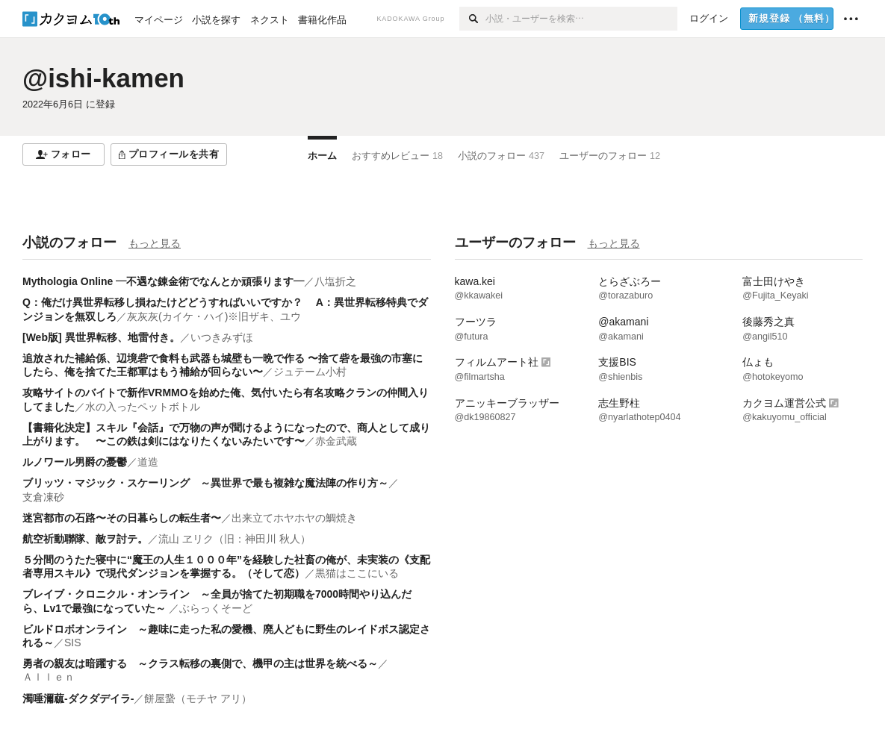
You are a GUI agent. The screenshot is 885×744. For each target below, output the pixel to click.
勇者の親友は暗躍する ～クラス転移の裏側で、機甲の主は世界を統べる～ (200, 663)
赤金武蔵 (336, 441)
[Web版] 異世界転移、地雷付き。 (101, 337)
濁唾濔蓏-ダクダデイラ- (78, 698)
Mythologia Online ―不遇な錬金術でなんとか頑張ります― (163, 281)
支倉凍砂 (43, 497)
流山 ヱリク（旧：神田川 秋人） (234, 539)
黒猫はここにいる (357, 573)
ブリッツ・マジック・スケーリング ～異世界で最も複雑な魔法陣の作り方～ (205, 483)
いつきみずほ (221, 337)
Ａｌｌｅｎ (48, 677)
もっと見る (154, 243)
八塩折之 (335, 281)
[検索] (472, 19)
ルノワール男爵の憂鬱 (74, 462)
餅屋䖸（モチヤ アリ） (198, 698)
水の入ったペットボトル (142, 407)
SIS (72, 642)
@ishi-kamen (103, 78)
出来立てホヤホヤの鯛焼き (294, 518)
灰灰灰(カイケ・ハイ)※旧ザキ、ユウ (214, 316)
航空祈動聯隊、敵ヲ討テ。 (85, 539)
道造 (147, 462)
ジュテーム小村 (310, 372)
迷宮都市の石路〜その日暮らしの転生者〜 (121, 518)
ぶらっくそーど (215, 608)
